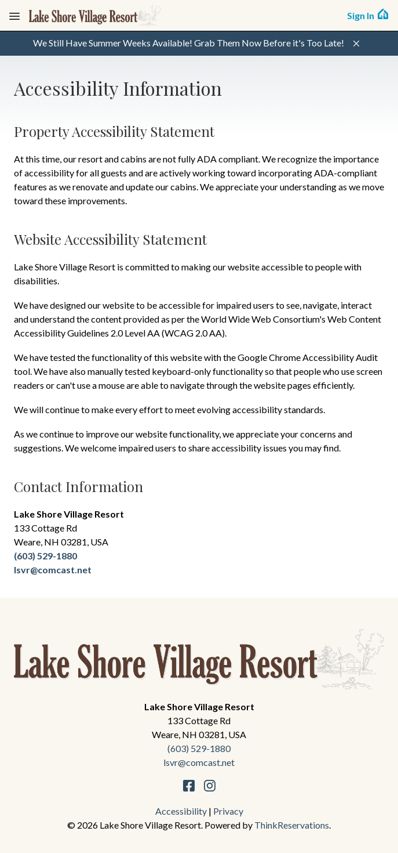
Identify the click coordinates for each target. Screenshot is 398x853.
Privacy (228, 810)
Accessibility (181, 810)
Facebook (189, 785)
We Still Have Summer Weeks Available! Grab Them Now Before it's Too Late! (188, 42)
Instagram (210, 785)
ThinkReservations (291, 824)
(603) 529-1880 (45, 555)
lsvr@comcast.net (53, 569)
